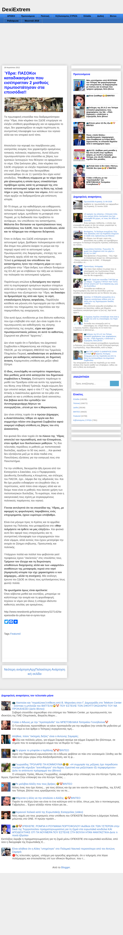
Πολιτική (45, 16)
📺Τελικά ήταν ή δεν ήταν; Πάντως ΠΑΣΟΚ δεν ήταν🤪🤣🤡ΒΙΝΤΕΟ (102, 167)
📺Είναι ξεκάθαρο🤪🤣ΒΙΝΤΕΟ (100, 96)
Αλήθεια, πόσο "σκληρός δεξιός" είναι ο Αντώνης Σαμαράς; (45, 736)
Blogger (65, 867)
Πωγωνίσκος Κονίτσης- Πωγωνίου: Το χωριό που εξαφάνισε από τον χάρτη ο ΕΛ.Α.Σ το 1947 (99, 251)
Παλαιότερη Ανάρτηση (50, 669)
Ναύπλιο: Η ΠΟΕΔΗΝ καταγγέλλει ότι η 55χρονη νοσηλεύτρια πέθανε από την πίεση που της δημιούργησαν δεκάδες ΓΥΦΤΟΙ (99, 300)
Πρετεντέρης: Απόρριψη (93, 266)
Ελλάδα (87, 16)
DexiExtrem (16, 9)
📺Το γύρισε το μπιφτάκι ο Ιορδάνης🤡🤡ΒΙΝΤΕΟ (40, 750)
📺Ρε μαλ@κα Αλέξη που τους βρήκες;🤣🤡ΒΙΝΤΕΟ (42, 783)
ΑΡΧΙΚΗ (11, 16)
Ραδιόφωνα (12, 21)
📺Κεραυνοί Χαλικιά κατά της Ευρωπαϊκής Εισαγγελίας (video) (47, 812)
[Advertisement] (61, 42)
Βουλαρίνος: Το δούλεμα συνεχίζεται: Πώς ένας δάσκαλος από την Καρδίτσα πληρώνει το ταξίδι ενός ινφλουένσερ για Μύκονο (101, 234)
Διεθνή (100, 16)
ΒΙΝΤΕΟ (76, 412)
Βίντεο (113, 16)
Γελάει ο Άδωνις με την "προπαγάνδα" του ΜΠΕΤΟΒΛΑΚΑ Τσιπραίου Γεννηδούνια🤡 (98, 181)
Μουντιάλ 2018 (32, 21)
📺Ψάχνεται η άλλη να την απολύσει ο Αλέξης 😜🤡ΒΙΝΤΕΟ (46, 798)
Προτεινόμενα (28, 16)
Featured (15, 633)
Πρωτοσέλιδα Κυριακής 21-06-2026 (98, 202)
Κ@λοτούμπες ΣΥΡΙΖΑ (66, 16)
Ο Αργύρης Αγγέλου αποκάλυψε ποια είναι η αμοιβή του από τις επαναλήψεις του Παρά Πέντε (101, 319)
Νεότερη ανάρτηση (17, 669)
